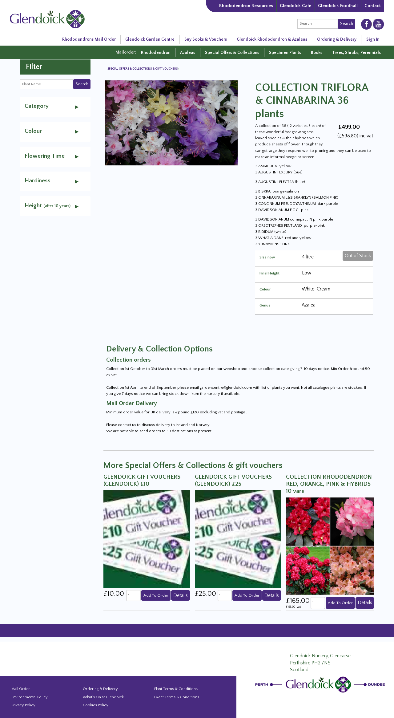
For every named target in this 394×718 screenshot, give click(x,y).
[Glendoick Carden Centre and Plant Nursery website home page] (47, 18)
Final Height (269, 273)
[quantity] (133, 595)
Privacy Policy (23, 705)
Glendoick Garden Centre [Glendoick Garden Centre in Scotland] (150, 39)
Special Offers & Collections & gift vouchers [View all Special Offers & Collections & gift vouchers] (142, 69)
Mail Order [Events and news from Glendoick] (20, 689)
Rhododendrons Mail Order (89, 39)
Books (316, 52)
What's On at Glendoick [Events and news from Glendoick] (103, 697)
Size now (267, 257)
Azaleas (187, 52)
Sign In (373, 39)
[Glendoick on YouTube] (378, 24)
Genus (264, 305)
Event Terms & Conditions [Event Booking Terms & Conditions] (176, 697)
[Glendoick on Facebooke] (366, 23)
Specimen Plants (285, 52)
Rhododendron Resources (246, 5)
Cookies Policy (95, 705)
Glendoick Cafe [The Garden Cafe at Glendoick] (295, 5)
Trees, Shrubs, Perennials (356, 52)
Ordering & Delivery (336, 39)
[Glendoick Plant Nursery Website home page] (321, 684)
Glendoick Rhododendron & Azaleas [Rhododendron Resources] (272, 39)
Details (180, 595)
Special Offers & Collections (232, 52)
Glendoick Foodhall (338, 5)
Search (346, 23)
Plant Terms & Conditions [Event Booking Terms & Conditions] (176, 689)
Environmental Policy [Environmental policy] (29, 697)
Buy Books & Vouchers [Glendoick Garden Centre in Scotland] (205, 39)
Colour (265, 289)
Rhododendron (156, 52)
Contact (372, 5)
